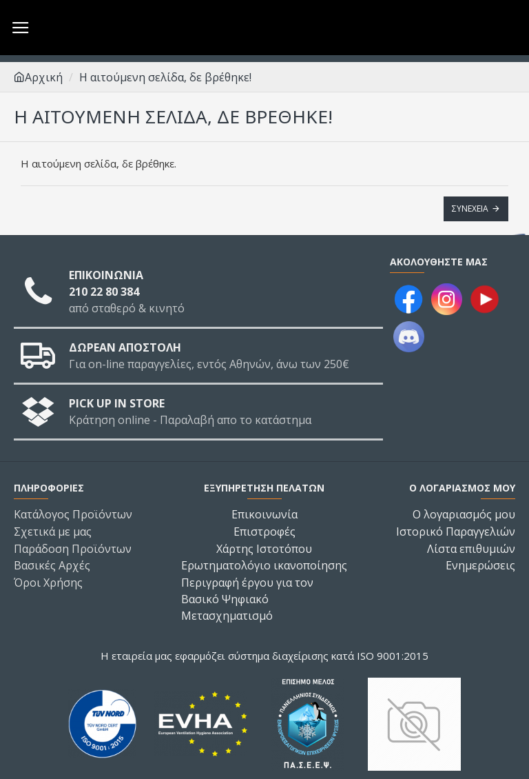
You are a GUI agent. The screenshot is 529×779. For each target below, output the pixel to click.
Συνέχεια (470, 208)
